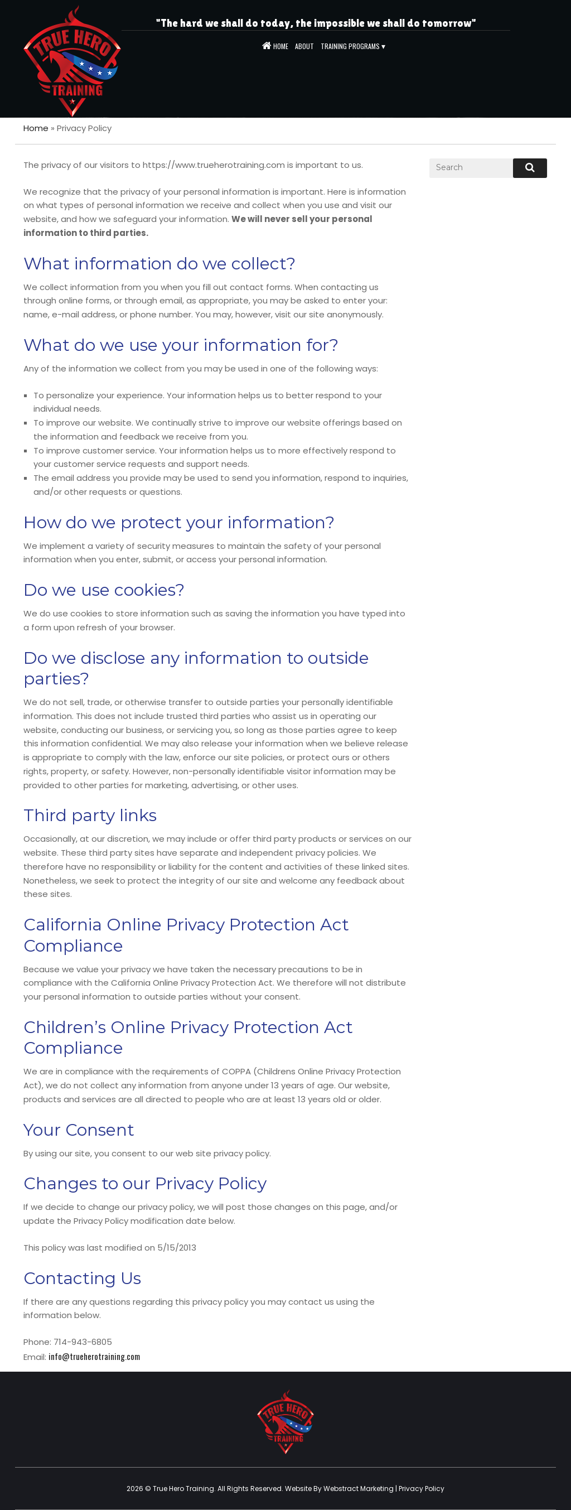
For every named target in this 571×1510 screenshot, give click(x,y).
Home (36, 128)
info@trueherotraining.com (94, 1356)
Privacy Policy (421, 1488)
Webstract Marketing (358, 1488)
